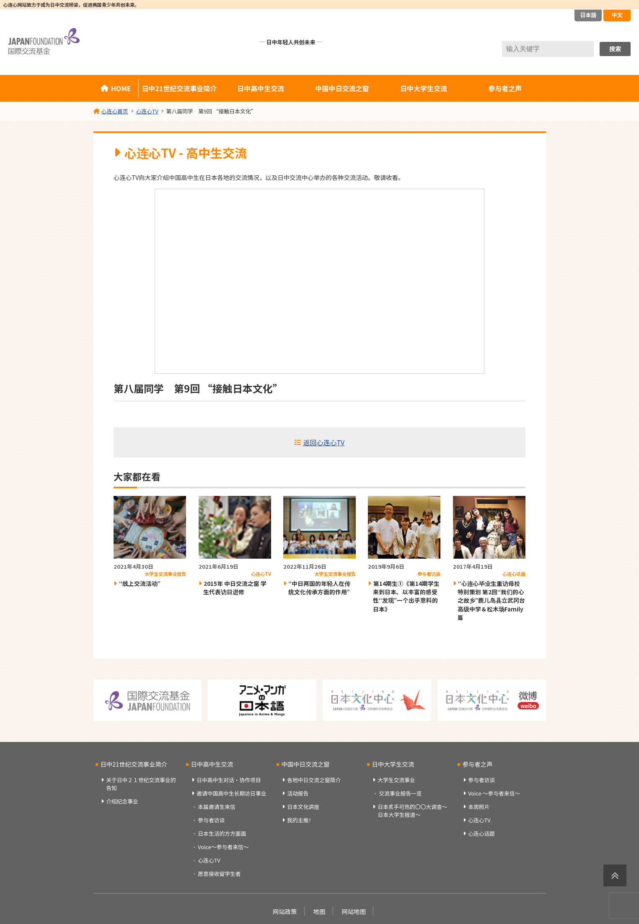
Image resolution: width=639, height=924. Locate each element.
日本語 (588, 15)
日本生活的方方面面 (222, 833)
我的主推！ (300, 820)
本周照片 (478, 807)
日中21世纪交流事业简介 (179, 88)
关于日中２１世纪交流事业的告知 (141, 784)
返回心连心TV (324, 442)
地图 (319, 911)
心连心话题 (481, 833)
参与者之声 (505, 88)
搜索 (615, 49)
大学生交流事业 (396, 780)
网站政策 (285, 911)
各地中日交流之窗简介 (314, 780)
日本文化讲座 (303, 807)
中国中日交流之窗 (342, 88)
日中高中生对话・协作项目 (229, 780)
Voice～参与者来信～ (223, 847)
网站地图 (354, 911)
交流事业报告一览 (400, 793)
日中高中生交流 (260, 88)
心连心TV (209, 860)
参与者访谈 (211, 820)
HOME (121, 88)
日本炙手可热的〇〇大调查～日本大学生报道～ (412, 811)
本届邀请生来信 (216, 807)
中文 (616, 15)
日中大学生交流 (423, 88)
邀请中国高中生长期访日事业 (231, 793)
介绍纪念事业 (122, 801)
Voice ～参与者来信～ (494, 793)
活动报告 (297, 793)
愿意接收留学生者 (219, 874)
